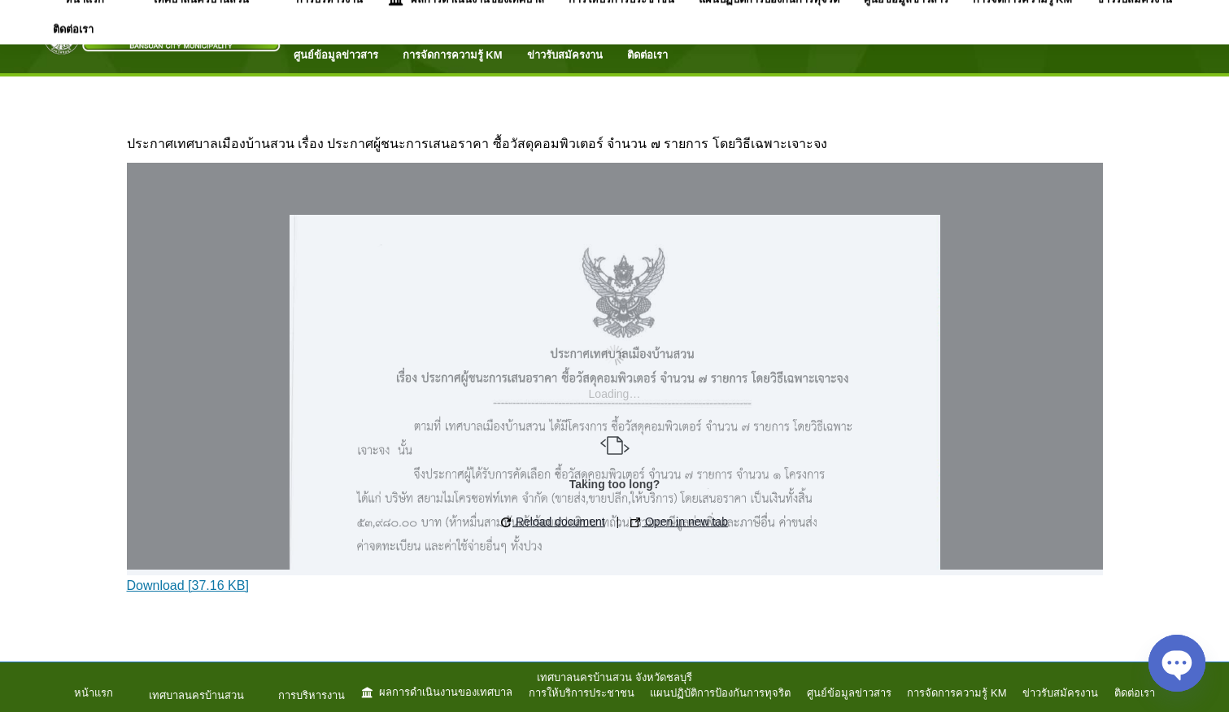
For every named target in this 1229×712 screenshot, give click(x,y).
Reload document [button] (553, 521)
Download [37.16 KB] (188, 585)
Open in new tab (679, 521)
